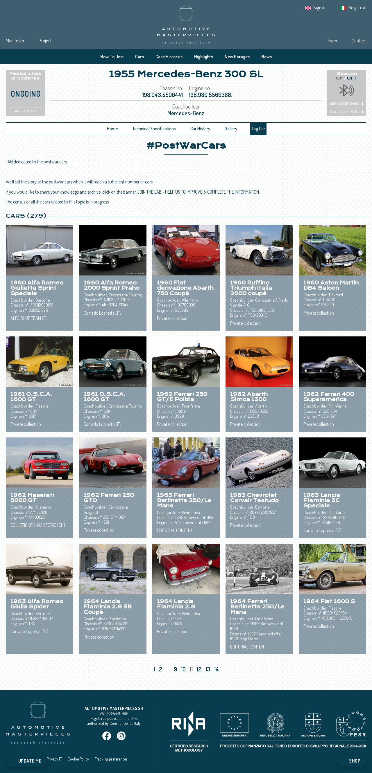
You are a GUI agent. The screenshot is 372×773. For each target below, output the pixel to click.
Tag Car (258, 128)
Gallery (231, 128)
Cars (139, 57)
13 (208, 669)
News (266, 57)
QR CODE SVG (347, 112)
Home (112, 128)
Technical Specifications (154, 128)
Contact (359, 40)
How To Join (112, 57)
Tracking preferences (111, 758)
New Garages (237, 57)
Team (332, 40)
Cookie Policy (78, 758)
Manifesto (15, 40)
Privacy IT (54, 758)
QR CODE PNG (347, 104)
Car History (200, 128)
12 (200, 669)
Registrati (357, 7)
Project (45, 40)
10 (184, 669)
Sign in (319, 7)
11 (192, 669)
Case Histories (169, 57)
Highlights (203, 57)
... (168, 669)
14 (217, 669)
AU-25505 (25, 111)
